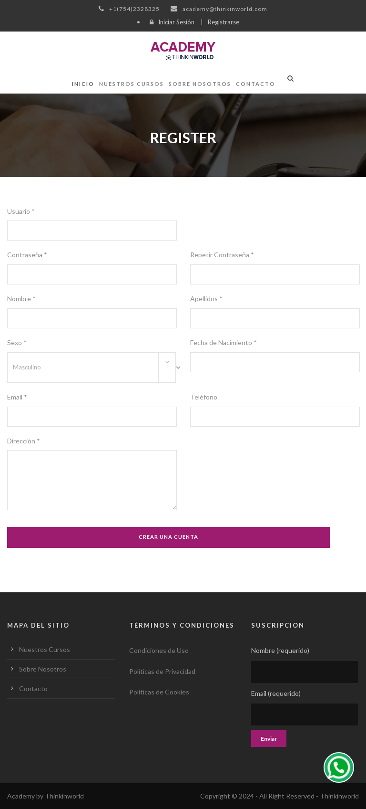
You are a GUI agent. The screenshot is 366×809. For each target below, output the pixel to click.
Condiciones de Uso (159, 650)
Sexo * (17, 342)
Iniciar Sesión (176, 22)
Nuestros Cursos (131, 84)
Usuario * (21, 211)
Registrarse (223, 22)
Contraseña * (27, 255)
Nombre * (21, 298)
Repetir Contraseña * (222, 255)
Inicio (83, 84)
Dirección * (23, 441)
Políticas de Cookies (159, 692)
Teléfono (203, 397)
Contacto (255, 84)
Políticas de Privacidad (162, 671)
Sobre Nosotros (200, 84)
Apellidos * (206, 298)
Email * (17, 397)
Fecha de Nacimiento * (223, 342)
